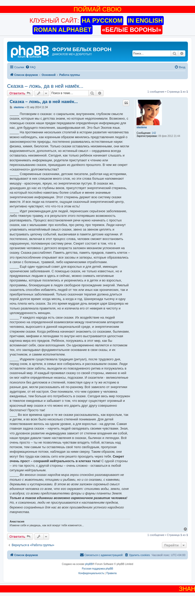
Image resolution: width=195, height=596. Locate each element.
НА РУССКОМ (102, 20)
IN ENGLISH (145, 20)
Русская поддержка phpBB (97, 568)
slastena (142, 127)
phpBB (89, 564)
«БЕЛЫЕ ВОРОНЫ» (131, 29)
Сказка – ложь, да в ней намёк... (45, 86)
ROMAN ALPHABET (62, 29)
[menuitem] (30, 67)
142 (154, 133)
